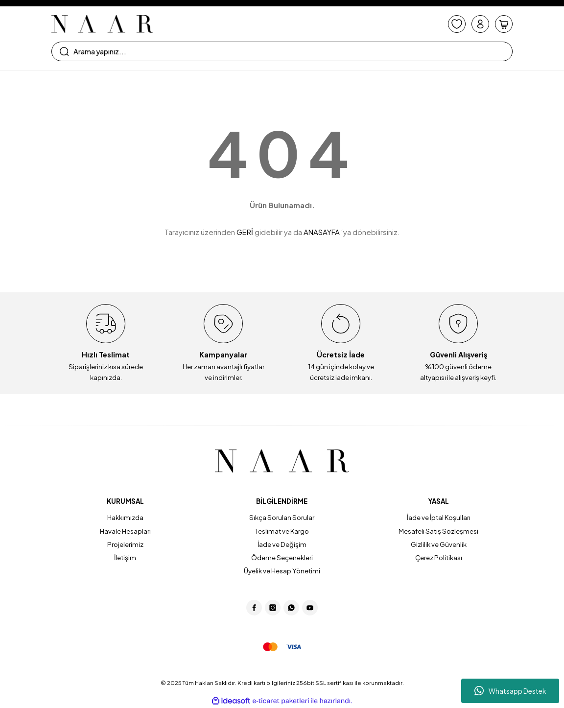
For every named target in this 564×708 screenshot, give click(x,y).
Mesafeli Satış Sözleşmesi (438, 531)
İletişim (125, 557)
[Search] (282, 51)
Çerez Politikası (438, 557)
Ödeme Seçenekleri (282, 557)
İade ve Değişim (282, 544)
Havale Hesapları (125, 531)
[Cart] (504, 24)
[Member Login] (480, 24)
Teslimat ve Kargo (282, 531)
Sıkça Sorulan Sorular (281, 517)
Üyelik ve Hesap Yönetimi (282, 570)
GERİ (244, 231)
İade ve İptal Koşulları (438, 517)
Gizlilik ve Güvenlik (439, 544)
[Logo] (102, 24)
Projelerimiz (125, 544)
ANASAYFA (322, 231)
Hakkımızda (125, 517)
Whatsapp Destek (510, 690)
